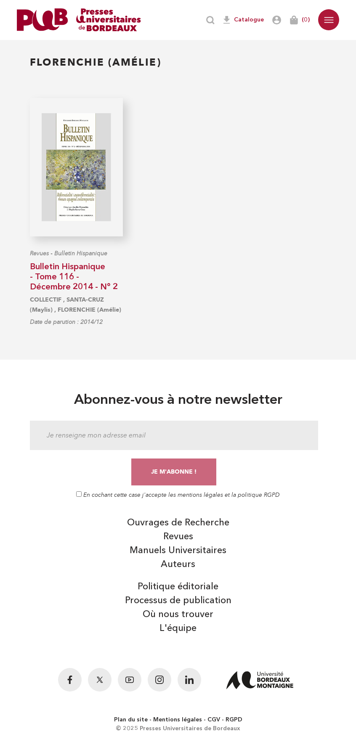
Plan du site (131, 720)
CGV (213, 720)
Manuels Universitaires (178, 550)
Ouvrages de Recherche (178, 522)
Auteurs (178, 564)
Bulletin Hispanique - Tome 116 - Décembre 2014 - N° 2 (74, 277)
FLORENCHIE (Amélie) (89, 309)
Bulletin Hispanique (80, 253)
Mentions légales (177, 720)
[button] (328, 19)
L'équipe (178, 628)
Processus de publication (178, 600)
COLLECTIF (45, 299)
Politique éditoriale (178, 586)
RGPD (234, 720)
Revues (39, 253)
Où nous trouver (178, 614)
